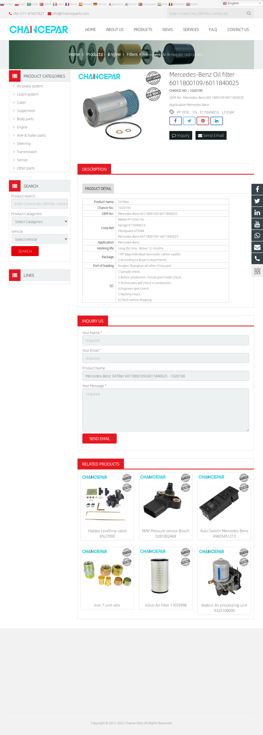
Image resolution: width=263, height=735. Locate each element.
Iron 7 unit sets (107, 605)
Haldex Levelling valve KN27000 (107, 533)
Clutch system (27, 94)
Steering (23, 143)
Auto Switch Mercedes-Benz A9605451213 (224, 533)
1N (194, 112)
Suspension (26, 110)
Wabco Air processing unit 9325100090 (224, 607)
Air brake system (30, 86)
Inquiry (181, 135)
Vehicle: (17, 231)
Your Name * (92, 332)
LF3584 (228, 112)
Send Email (211, 135)
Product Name (93, 368)
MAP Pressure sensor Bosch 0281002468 (165, 533)
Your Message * (94, 385)
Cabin (21, 102)
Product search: (23, 196)
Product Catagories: (27, 213)
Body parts (25, 119)
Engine (22, 127)
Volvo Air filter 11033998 (166, 605)
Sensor (22, 160)
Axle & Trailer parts (31, 135)
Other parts (26, 168)
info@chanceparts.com (70, 13)
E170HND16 (209, 112)
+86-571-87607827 (28, 13)
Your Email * (91, 350)
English (231, 3)
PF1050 (183, 112)
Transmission (27, 151)
